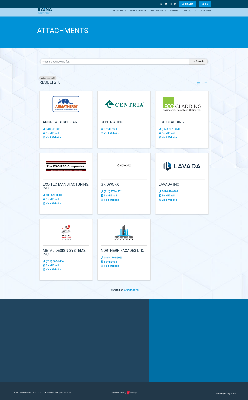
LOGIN (205, 4)
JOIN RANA (187, 4)
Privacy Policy (230, 393)
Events (174, 11)
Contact (187, 11)
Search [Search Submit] (198, 61)
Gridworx (110, 184)
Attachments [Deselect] (48, 78)
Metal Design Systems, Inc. (64, 252)
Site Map (219, 393)
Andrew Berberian (60, 122)
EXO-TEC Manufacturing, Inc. (66, 186)
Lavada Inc (169, 184)
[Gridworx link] (124, 165)
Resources (156, 11)
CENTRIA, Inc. (112, 122)
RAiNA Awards (138, 11)
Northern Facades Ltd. (122, 250)
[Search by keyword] (114, 62)
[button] (198, 84)
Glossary (205, 11)
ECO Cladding (171, 122)
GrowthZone (131, 289)
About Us (118, 11)
